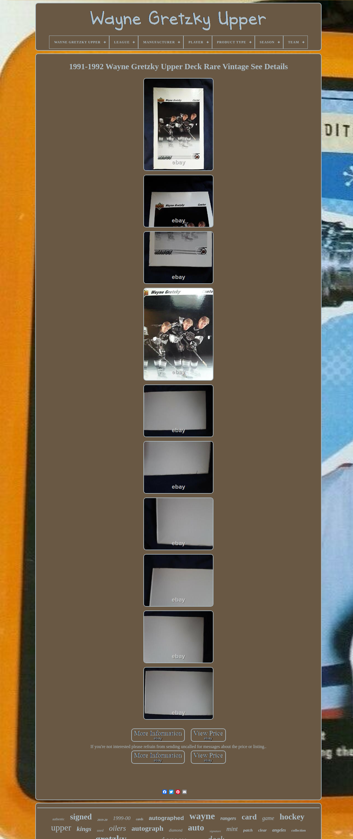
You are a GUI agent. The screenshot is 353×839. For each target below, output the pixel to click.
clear (262, 830)
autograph (148, 828)
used (100, 830)
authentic (58, 819)
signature (215, 831)
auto (196, 827)
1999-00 (121, 818)
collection (299, 830)
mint (232, 828)
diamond (175, 830)
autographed (166, 818)
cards (139, 819)
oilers (117, 828)
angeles (279, 830)
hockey (292, 816)
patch (248, 830)
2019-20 (102, 819)
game (268, 818)
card (249, 817)
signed (81, 816)
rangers (228, 818)
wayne (202, 816)
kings (84, 828)
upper (61, 827)
